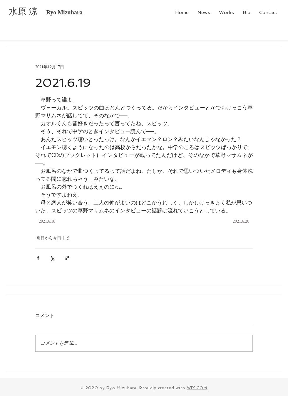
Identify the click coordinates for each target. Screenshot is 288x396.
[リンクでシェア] (67, 258)
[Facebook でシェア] (38, 258)
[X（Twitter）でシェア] (52, 258)
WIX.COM (197, 388)
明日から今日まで (52, 238)
